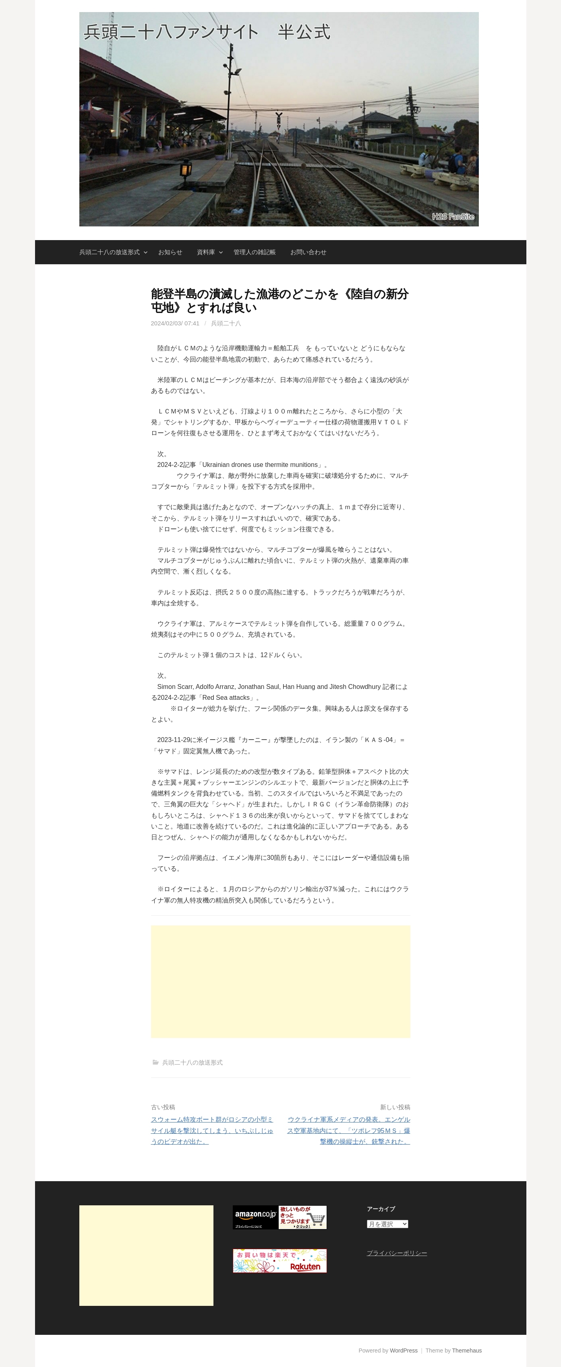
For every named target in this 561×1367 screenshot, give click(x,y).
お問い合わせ (308, 252)
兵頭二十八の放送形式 (109, 252)
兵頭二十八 (226, 323)
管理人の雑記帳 (255, 252)
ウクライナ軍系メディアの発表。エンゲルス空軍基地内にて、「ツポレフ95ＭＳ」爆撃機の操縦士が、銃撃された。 (348, 1130)
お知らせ (170, 252)
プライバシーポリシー (397, 1253)
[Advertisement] (280, 981)
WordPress (404, 1350)
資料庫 (206, 252)
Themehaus (467, 1350)
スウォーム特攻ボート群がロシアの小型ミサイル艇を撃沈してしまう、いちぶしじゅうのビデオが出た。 (212, 1130)
